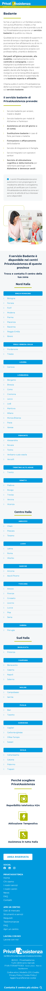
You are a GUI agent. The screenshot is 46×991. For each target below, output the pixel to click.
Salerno (10, 679)
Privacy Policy (15, 975)
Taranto (11, 715)
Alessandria (12, 440)
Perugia (11, 630)
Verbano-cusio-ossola (17, 455)
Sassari (10, 742)
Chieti (9, 526)
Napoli (10, 675)
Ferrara (10, 303)
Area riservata (18, 856)
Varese (10, 427)
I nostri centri (10, 889)
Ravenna (11, 327)
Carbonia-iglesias (15, 732)
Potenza (11, 652)
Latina (10, 549)
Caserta (10, 670)
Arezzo (10, 589)
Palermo (11, 764)
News (6, 892)
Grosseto (11, 598)
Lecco (10, 399)
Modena (11, 313)
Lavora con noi (11, 939)
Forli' (9, 308)
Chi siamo (8, 881)
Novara (10, 445)
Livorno (10, 603)
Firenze (10, 593)
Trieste (10, 354)
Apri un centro (10, 929)
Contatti (7, 900)
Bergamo (11, 380)
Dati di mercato (11, 910)
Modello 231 (25, 972)
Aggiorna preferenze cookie (23, 978)
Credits (36, 972)
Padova (10, 485)
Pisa (9, 612)
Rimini (10, 336)
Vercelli (10, 459)
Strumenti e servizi (13, 914)
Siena (9, 617)
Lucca (10, 608)
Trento (10, 472)
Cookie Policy (29, 975)
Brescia (10, 385)
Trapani (10, 769)
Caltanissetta (13, 755)
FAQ (5, 896)
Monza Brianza (14, 418)
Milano (10, 413)
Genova (10, 367)
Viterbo (10, 558)
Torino (10, 450)
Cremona (11, 394)
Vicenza (10, 504)
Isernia (10, 697)
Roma (10, 553)
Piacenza (11, 322)
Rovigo (10, 490)
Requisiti (8, 918)
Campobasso (13, 692)
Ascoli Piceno (13, 576)
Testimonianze (11, 922)
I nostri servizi (10, 885)
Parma (10, 317)
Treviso (10, 495)
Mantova (11, 408)
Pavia (9, 423)
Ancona (10, 571)
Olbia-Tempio (13, 737)
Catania (10, 760)
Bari (9, 710)
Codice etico (12, 972)
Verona (10, 499)
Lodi (9, 404)
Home (6, 878)
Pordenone (12, 349)
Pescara (10, 531)
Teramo (10, 536)
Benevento (12, 665)
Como (10, 389)
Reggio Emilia (13, 332)
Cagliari (10, 728)
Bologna (11, 298)
